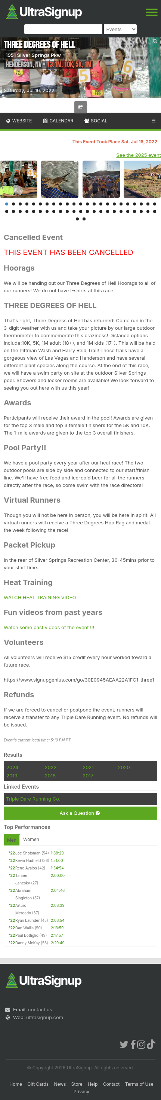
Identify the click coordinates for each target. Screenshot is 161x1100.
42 (127, 211)
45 (147, 211)
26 (20, 211)
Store (77, 1084)
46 (154, 211)
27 (26, 211)
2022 (50, 767)
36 (87, 211)
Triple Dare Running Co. (33, 799)
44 (141, 211)
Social (95, 121)
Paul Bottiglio (26, 935)
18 (121, 203)
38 (100, 211)
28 (33, 211)
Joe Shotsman (27, 853)
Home (15, 1084)
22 (147, 203)
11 (73, 203)
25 (13, 211)
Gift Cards (38, 1084)
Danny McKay (27, 943)
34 (73, 211)
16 (107, 203)
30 (47, 211)
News (60, 1084)
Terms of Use (139, 1084)
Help (92, 1084)
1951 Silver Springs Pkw (33, 55)
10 (67, 203)
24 (6, 211)
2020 (124, 767)
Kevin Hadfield (28, 860)
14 (94, 203)
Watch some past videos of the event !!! (49, 627)
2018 (49, 775)
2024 (12, 767)
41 (121, 211)
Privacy (81, 1091)
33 (67, 211)
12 (80, 203)
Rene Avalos (26, 868)
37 (94, 211)
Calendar (58, 121)
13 (87, 203)
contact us (40, 1009)
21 (141, 203)
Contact (111, 1084)
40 (114, 211)
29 (40, 211)
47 (77, 218)
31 (53, 211)
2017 (88, 775)
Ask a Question (79, 813)
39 (107, 211)
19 (127, 203)
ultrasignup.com (44, 1017)
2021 (88, 767)
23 (154, 203)
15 (100, 203)
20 (134, 203)
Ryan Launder (27, 920)
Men (11, 840)
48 (84, 218)
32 (60, 211)
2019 (11, 775)
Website (18, 121)
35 (80, 211)
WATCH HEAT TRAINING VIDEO (40, 597)
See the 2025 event (138, 155)
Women (31, 839)
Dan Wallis (24, 928)
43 (134, 211)
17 (114, 203)
